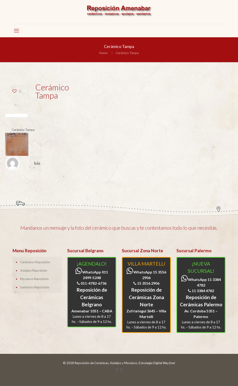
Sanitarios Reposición (34, 287)
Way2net (169, 363)
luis (37, 163)
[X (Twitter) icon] (121, 369)
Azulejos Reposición (33, 270)
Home (103, 53)
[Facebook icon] (116, 369)
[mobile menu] (16, 30)
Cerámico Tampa (127, 53)
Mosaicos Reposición (34, 279)
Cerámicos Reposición (35, 262)
